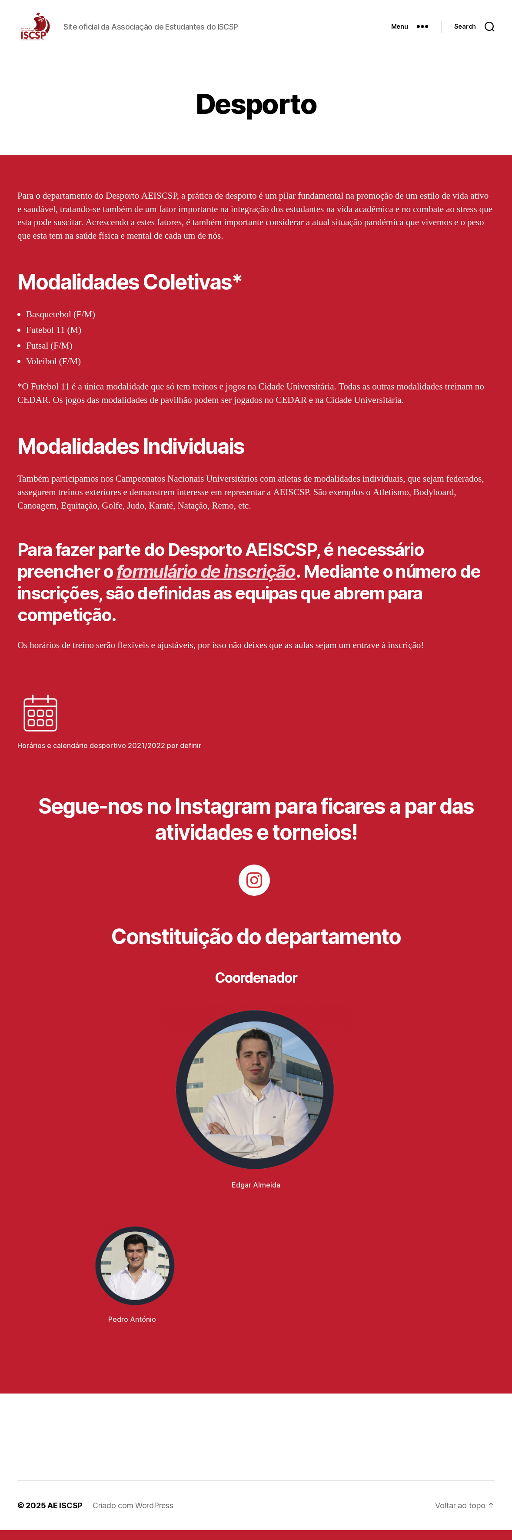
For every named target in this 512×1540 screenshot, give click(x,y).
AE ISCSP (64, 1515)
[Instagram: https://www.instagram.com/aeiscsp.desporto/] (254, 890)
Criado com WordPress (133, 1515)
